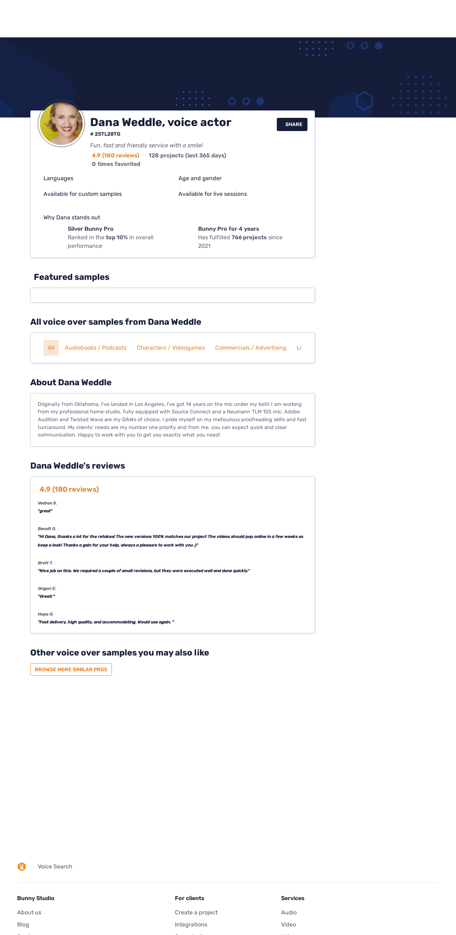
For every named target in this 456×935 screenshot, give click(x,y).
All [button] (51, 347)
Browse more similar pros (71, 670)
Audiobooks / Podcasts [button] (95, 347)
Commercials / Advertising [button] (250, 347)
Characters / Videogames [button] (171, 347)
